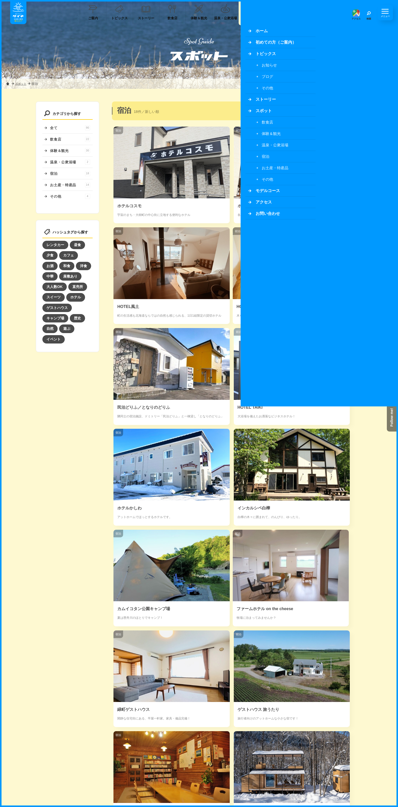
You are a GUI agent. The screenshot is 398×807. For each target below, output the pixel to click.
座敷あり (70, 276)
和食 (66, 266)
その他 (70, 196)
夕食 (50, 255)
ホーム (8, 84)
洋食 (83, 266)
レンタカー (55, 245)
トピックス (119, 13)
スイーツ (53, 297)
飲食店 (172, 13)
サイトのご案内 (165, 762)
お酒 (50, 266)
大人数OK (54, 287)
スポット (21, 83)
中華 (50, 276)
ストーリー (146, 13)
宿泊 (252, 13)
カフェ (68, 255)
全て (70, 127)
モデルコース (305, 13)
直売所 (77, 287)
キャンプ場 (55, 318)
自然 (50, 329)
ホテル (75, 297)
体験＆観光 (199, 13)
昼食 (77, 245)
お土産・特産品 (278, 13)
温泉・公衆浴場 (225, 13)
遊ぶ (66, 329)
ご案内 (93, 13)
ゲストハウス (57, 308)
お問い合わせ (244, 762)
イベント (53, 339)
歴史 (77, 318)
